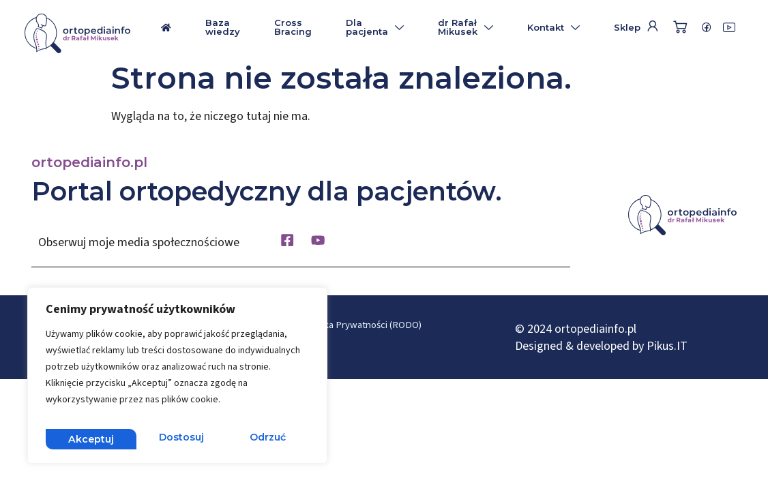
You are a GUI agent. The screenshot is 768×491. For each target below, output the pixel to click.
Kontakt (553, 27)
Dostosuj (89, 438)
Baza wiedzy (222, 27)
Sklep (627, 27)
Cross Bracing (293, 27)
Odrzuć (177, 438)
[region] (177, 380)
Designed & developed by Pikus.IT (601, 349)
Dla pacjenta (375, 27)
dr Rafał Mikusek (465, 27)
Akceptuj (265, 438)
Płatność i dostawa (347, 352)
